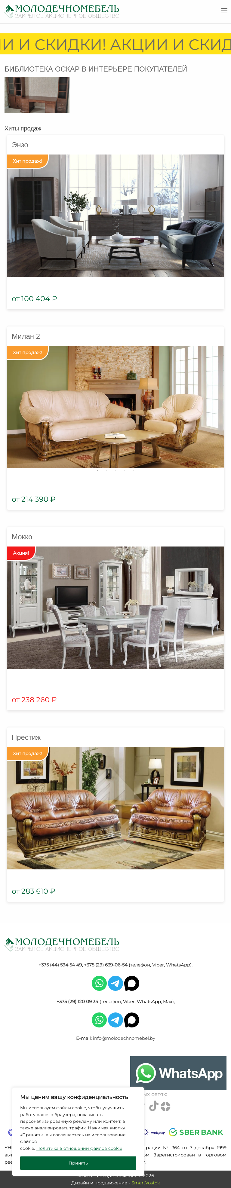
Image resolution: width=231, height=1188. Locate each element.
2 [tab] (106, 470)
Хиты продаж (23, 128)
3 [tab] (115, 470)
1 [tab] (97, 470)
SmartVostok (145, 1183)
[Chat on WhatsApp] (178, 1073)
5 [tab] (134, 470)
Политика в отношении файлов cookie (79, 1148)
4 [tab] (125, 470)
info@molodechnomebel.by (124, 1038)
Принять (78, 1163)
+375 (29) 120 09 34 (77, 1001)
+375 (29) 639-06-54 (106, 965)
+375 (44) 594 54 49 (60, 965)
